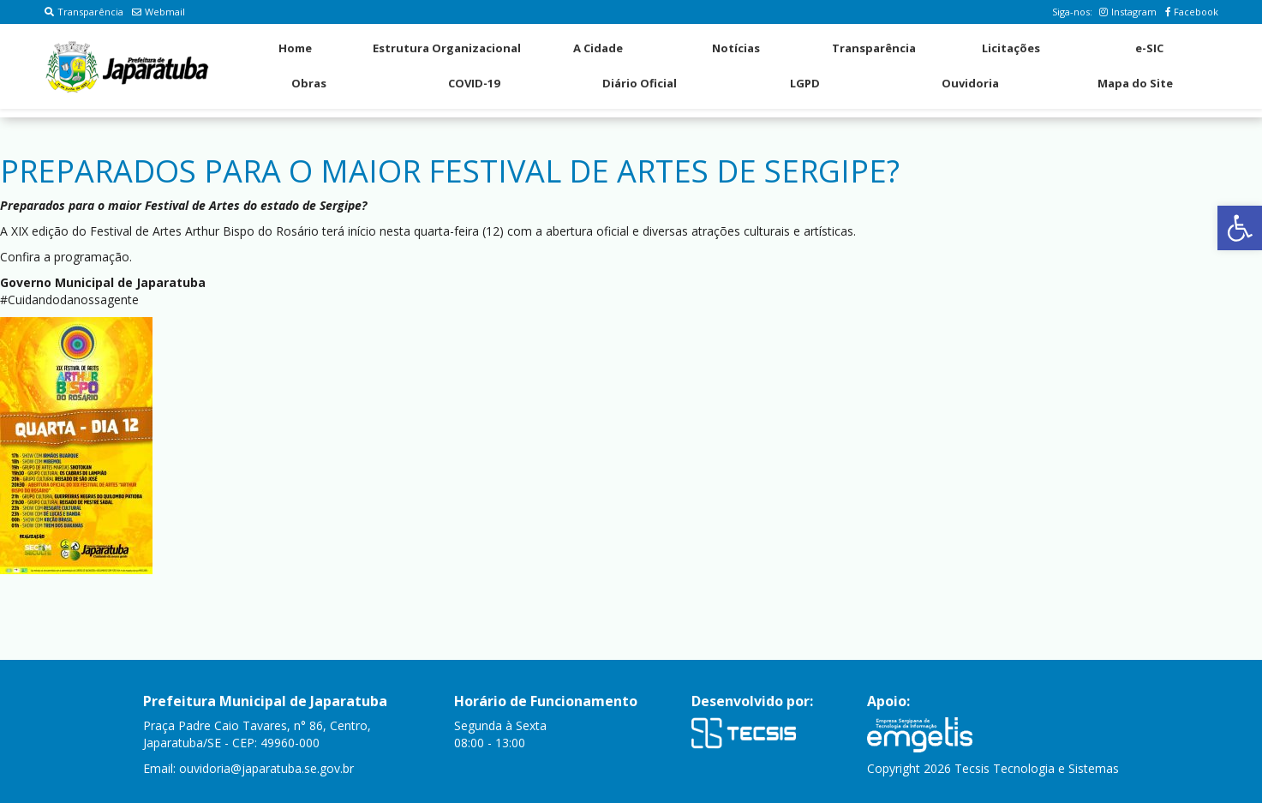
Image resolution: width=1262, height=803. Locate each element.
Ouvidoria (970, 83)
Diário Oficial (639, 83)
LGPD (805, 83)
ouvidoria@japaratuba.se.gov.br (266, 768)
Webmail (158, 11)
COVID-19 (473, 83)
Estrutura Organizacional (447, 48)
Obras (308, 83)
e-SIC (1149, 48)
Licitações (1011, 48)
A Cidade (598, 48)
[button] (1239, 228)
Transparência (84, 11)
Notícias (736, 48)
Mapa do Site (1135, 83)
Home (295, 48)
